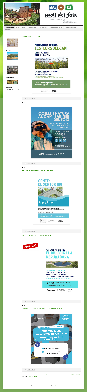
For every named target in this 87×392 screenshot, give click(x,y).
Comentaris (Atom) (33, 376)
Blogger (55, 385)
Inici (46, 374)
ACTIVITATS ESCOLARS (56, 27)
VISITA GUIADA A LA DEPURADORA (36, 236)
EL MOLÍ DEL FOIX (21, 27)
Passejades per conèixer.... (32, 37)
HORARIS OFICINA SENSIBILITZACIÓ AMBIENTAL (42, 308)
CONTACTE (8, 29)
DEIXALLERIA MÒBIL (70, 27)
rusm (43, 385)
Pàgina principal (9, 27)
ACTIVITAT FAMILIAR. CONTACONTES (37, 171)
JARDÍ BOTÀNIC (43, 27)
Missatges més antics (75, 374)
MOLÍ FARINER (32, 27)
